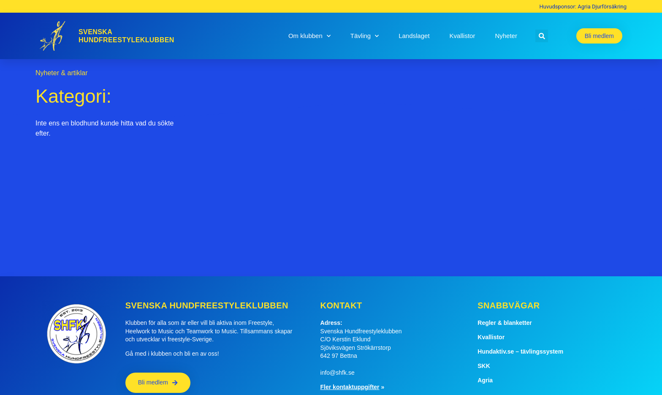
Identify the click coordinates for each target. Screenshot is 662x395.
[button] (541, 36)
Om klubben (309, 36)
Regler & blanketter (505, 322)
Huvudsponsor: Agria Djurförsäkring (583, 6)
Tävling (364, 36)
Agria (485, 380)
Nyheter (506, 35)
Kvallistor (462, 35)
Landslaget (414, 35)
